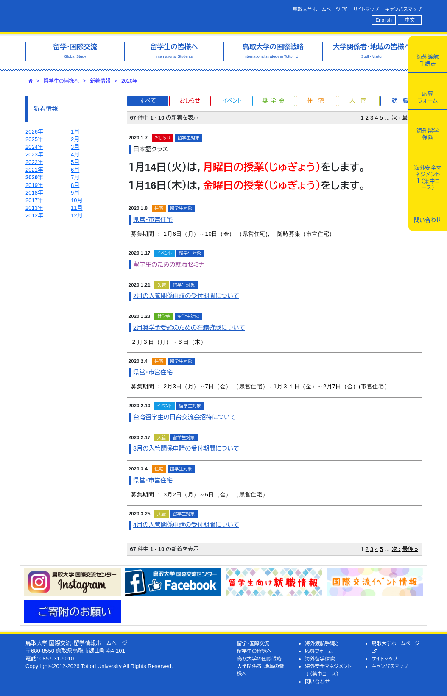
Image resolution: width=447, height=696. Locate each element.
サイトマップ (366, 9)
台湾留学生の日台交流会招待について (184, 417)
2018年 (34, 192)
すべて (148, 100)
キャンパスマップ (403, 9)
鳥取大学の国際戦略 (259, 658)
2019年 (34, 185)
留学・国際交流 (253, 643)
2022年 (34, 162)
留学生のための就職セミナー (171, 264)
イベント (232, 100)
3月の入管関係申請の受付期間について (186, 448)
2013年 (34, 208)
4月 (75, 154)
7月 (75, 177)
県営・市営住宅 (153, 219)
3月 (75, 147)
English (384, 19)
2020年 (129, 81)
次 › (396, 117)
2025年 (34, 139)
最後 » (410, 549)
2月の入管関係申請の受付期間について (186, 295)
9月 (75, 192)
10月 (76, 200)
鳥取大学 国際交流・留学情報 (110, 16)
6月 (75, 170)
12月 (76, 215)
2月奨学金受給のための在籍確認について (189, 327)
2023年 (34, 154)
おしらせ (190, 100)
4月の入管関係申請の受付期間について (186, 524)
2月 (75, 139)
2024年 (34, 147)
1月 (75, 131)
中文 (410, 19)
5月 (75, 162)
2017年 (34, 200)
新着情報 (100, 81)
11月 (76, 208)
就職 (402, 100)
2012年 (34, 215)
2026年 (34, 131)
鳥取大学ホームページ (320, 9)
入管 (360, 100)
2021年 (34, 170)
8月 (75, 185)
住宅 (318, 100)
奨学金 (274, 100)
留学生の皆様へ (61, 81)
